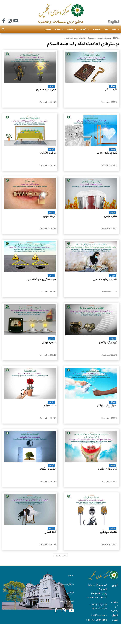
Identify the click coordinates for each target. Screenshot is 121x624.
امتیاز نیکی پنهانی (107, 405)
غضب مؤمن (49, 342)
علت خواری (49, 405)
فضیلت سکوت (47, 469)
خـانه (71, 576)
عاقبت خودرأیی (108, 532)
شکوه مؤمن (110, 216)
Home (116, 38)
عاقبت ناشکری (47, 153)
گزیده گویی (49, 216)
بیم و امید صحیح (46, 89)
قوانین (70, 593)
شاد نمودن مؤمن (107, 469)
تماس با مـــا (66, 601)
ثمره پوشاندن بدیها (106, 153)
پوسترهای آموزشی (104, 38)
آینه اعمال (50, 532)
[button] (3, 29)
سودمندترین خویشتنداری (41, 279)
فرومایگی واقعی (108, 342)
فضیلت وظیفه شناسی (105, 279)
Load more (61, 555)
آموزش (51, 86)
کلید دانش (111, 89)
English (114, 21)
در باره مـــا (67, 584)
